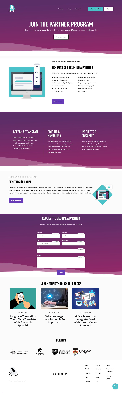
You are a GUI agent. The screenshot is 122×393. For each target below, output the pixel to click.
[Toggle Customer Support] (115, 386)
